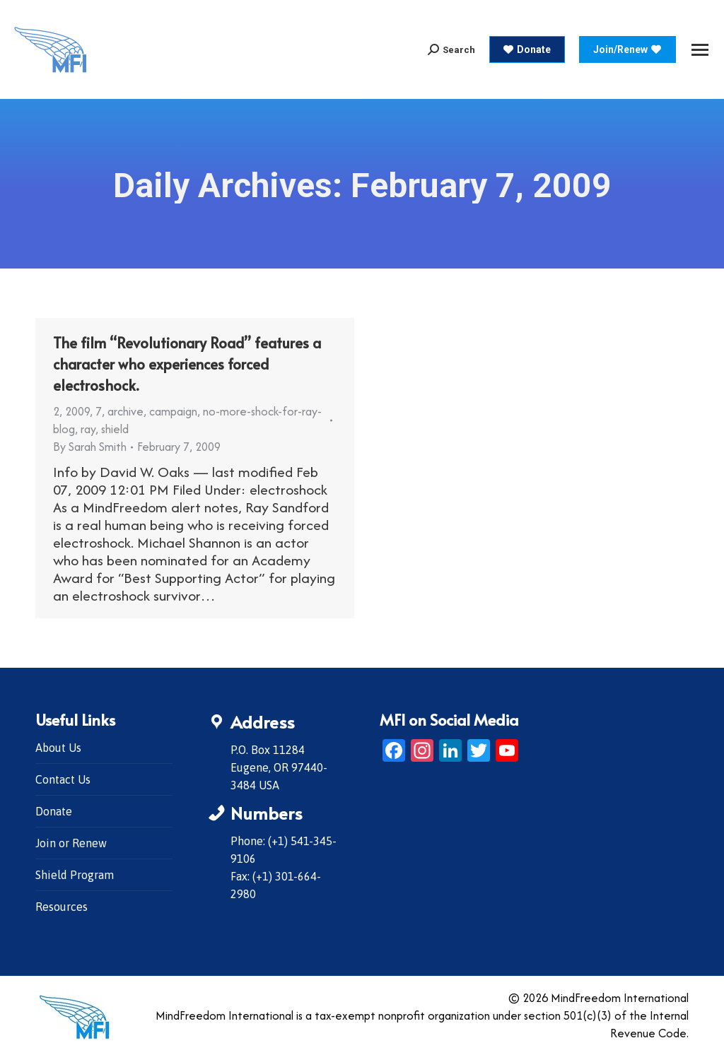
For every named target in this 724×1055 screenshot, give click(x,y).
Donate (53, 811)
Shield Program (74, 874)
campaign (173, 411)
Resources (61, 906)
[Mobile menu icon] (700, 49)
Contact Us (62, 779)
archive (125, 411)
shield (115, 428)
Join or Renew (71, 843)
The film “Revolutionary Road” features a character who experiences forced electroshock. (187, 364)
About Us (58, 747)
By (90, 446)
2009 (77, 411)
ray (88, 428)
